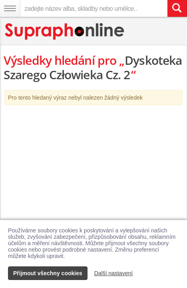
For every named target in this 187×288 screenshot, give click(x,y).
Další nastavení (113, 273)
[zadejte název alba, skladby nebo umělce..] (93, 8)
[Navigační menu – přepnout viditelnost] (10, 8)
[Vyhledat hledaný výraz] (177, 8)
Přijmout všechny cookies (47, 273)
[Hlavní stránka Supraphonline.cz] (65, 31)
